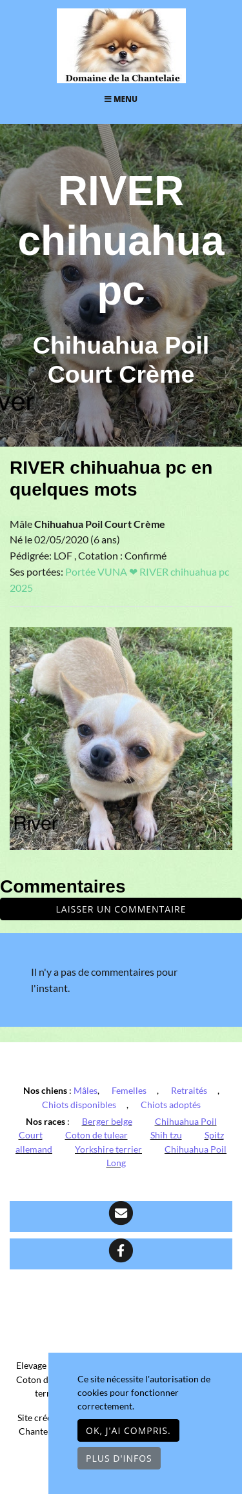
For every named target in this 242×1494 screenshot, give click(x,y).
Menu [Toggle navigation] (121, 99)
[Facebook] (121, 1253)
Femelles (129, 1090)
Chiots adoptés (171, 1104)
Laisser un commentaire (121, 909)
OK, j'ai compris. (128, 1430)
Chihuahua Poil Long (166, 1156)
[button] (26, 738)
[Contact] (121, 1216)
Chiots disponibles (79, 1104)
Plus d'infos (119, 1458)
